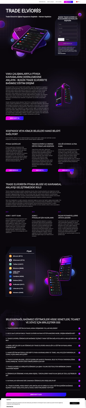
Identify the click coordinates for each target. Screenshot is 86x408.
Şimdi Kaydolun (67, 43)
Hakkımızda (42, 1)
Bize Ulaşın (50, 1)
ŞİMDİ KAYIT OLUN (36, 394)
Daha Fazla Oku (10, 406)
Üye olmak (58, 1)
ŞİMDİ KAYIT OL (14, 118)
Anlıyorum (74, 403)
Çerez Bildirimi (70, 48)
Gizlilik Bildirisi (63, 48)
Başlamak (68, 2)
